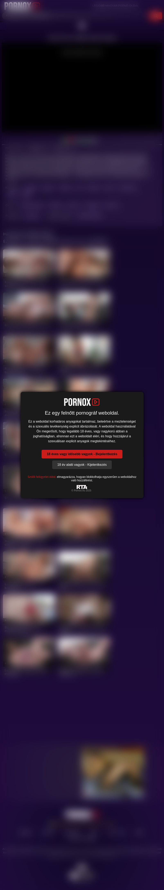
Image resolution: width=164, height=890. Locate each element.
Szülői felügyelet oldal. (42, 476)
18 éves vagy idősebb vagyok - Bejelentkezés (82, 454)
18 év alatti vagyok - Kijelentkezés (82, 464)
